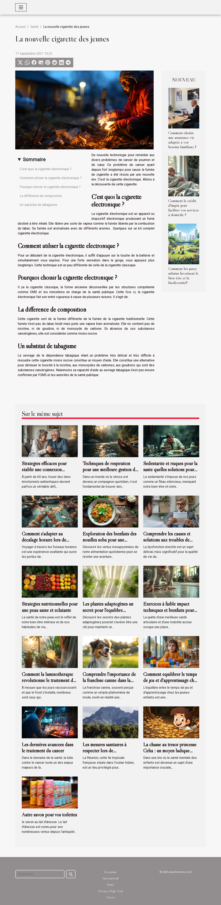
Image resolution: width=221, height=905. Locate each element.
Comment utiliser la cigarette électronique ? (51, 178)
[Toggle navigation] (21, 7)
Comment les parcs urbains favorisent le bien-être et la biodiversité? (183, 275)
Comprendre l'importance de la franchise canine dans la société (109, 680)
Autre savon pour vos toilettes (49, 815)
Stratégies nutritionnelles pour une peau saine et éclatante (50, 607)
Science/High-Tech (110, 891)
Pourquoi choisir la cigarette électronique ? (50, 187)
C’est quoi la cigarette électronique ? (46, 169)
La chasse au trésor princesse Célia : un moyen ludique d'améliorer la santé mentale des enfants (169, 754)
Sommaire (34, 159)
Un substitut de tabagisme (38, 205)
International (110, 878)
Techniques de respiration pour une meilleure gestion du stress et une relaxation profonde (110, 472)
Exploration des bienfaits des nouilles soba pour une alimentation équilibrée (109, 540)
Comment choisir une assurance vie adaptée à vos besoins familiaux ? (182, 139)
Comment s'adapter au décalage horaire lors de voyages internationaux (44, 540)
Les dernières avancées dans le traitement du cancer (47, 748)
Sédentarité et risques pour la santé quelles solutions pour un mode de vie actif (170, 469)
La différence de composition (41, 196)
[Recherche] (40, 874)
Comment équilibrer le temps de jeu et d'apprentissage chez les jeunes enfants (170, 680)
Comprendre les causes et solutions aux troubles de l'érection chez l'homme (166, 540)
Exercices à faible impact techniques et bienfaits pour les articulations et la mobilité (170, 610)
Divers (110, 897)
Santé (34, 27)
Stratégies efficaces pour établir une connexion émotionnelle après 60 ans (46, 469)
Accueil (20, 27)
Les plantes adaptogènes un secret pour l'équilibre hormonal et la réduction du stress (108, 613)
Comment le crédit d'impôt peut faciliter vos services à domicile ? (183, 207)
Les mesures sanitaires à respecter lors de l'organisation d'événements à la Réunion (109, 754)
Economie (110, 872)
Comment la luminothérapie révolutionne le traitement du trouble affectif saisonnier (48, 680)
